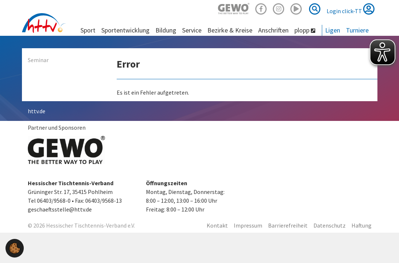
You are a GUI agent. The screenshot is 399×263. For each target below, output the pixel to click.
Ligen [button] (332, 30)
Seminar (38, 60)
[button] (14, 247)
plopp (304, 30)
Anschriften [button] (273, 30)
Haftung (361, 225)
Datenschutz (329, 225)
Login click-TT (350, 9)
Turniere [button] (357, 30)
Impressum (248, 225)
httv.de (36, 111)
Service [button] (192, 30)
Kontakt (217, 225)
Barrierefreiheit (288, 225)
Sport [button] (87, 30)
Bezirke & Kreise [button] (229, 30)
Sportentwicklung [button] (125, 30)
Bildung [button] (165, 30)
